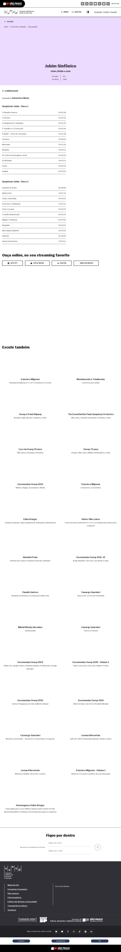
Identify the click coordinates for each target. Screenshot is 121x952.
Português (98, 12)
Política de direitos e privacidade (22, 902)
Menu (64, 12)
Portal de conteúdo (18, 27)
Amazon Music (86, 263)
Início (6, 27)
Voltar (8, 21)
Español (113, 12)
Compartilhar (10, 91)
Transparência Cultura (17, 906)
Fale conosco (13, 894)
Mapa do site (13, 885)
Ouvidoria (12, 910)
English (106, 12)
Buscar (77, 12)
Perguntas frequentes (17, 889)
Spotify (12, 263)
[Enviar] (98, 847)
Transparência (60, 941)
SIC (100, 941)
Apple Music (37, 263)
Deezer (61, 263)
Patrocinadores (14, 898)
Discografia (32, 27)
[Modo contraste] (88, 12)
